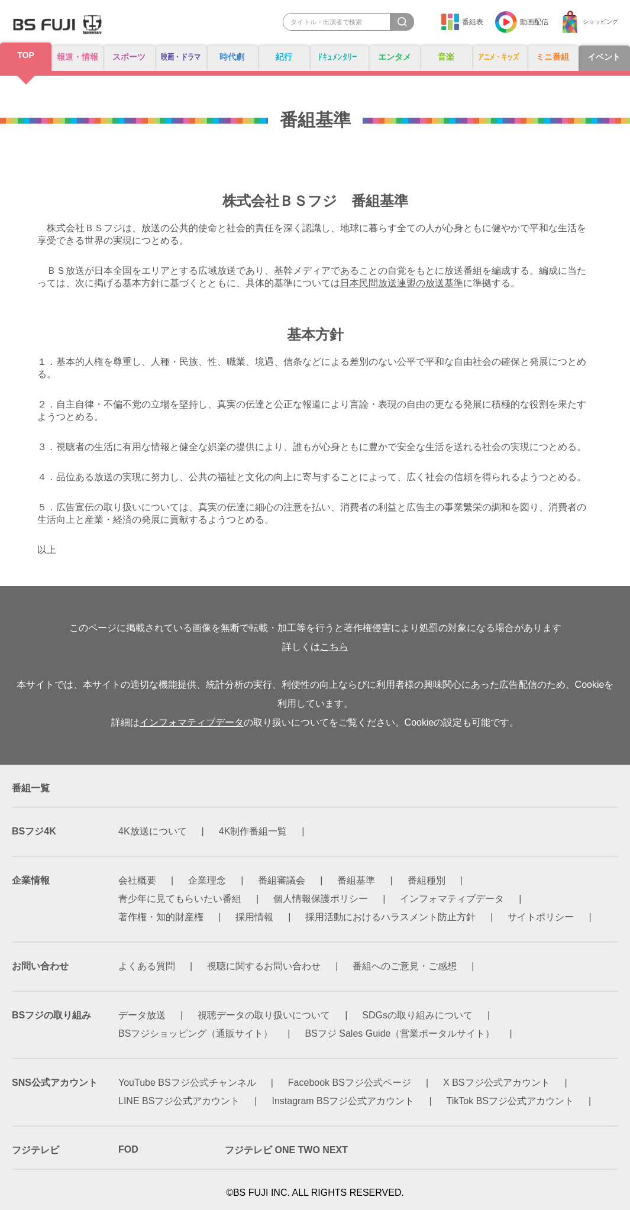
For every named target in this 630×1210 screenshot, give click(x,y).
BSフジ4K (34, 831)
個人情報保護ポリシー (320, 899)
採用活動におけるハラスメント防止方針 (390, 917)
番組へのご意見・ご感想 (405, 966)
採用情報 (254, 917)
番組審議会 (281, 880)
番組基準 (356, 880)
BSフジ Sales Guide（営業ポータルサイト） (400, 1033)
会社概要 (137, 880)
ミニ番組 (554, 57)
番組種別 (426, 880)
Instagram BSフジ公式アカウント (343, 1101)
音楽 (444, 57)
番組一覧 (31, 788)
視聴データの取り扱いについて (264, 1015)
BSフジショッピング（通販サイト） (195, 1033)
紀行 (284, 57)
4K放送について (152, 831)
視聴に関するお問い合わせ (264, 966)
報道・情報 (75, 57)
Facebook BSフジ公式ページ (349, 1083)
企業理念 (207, 880)
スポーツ (127, 57)
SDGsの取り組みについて (417, 1015)
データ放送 (142, 1015)
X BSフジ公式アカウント (496, 1083)
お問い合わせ (40, 966)
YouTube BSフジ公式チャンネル (187, 1083)
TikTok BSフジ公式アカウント (510, 1101)
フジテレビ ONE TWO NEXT (286, 1150)
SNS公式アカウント (55, 1083)
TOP (25, 55)
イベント (604, 57)
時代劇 (233, 57)
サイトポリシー (541, 917)
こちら (334, 647)
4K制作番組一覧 (253, 831)
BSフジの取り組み (51, 1015)
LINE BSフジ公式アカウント (179, 1101)
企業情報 (31, 880)
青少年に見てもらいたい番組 (179, 899)
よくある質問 (146, 966)
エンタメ (394, 57)
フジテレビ (35, 1150)
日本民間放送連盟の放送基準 (401, 283)
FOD (128, 1149)
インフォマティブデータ (192, 722)
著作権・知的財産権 (160, 917)
